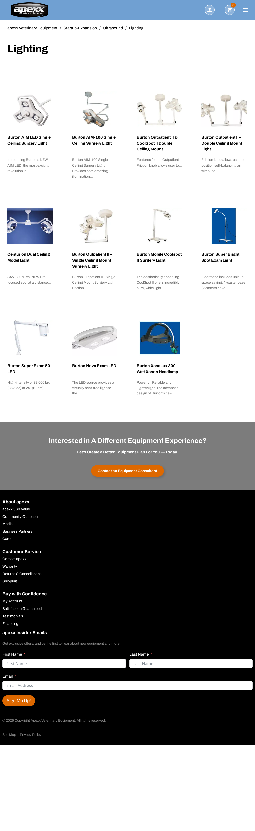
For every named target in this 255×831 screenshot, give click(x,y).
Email (7, 682)
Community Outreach (21, 519)
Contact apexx (15, 563)
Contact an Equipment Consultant (127, 472)
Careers (9, 542)
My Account (12, 606)
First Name (12, 660)
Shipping (10, 586)
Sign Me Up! (19, 706)
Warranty (10, 571)
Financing (11, 630)
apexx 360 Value (16, 512)
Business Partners (18, 535)
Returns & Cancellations (24, 578)
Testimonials (13, 622)
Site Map (9, 741)
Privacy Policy (30, 741)
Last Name (139, 660)
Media (8, 527)
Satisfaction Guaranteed (24, 614)
